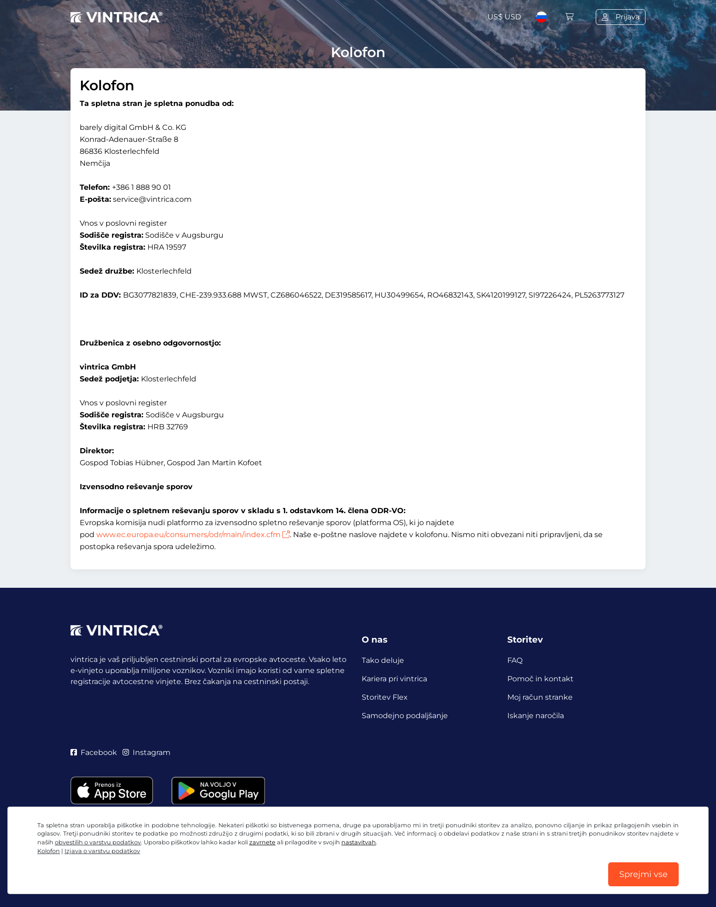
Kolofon (48, 851)
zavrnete (262, 842)
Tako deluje (383, 660)
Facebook (93, 752)
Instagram (146, 752)
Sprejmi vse (643, 874)
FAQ (514, 660)
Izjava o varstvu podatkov (102, 851)
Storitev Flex (385, 697)
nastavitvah (358, 842)
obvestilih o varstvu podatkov (98, 842)
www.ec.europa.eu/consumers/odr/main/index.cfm (193, 534)
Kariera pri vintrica (394, 678)
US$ (504, 16)
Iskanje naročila (535, 715)
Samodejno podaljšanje (405, 715)
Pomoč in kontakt (540, 678)
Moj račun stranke (540, 697)
